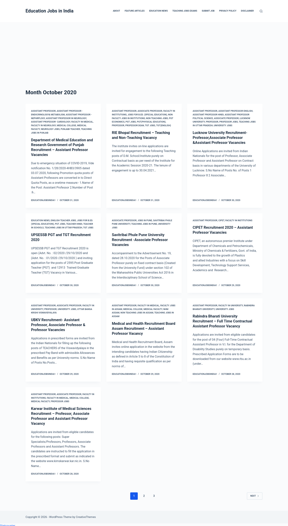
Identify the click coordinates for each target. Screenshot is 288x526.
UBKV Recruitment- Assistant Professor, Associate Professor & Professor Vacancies (58, 324)
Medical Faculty (152, 308)
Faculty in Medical (82, 122)
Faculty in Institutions (238, 219)
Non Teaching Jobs (157, 118)
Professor (118, 125)
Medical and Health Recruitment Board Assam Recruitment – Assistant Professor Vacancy (144, 327)
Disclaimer (247, 11)
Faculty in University (230, 304)
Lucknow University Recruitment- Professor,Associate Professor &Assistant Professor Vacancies (220, 137)
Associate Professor (150, 111)
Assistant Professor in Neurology (66, 118)
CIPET (221, 219)
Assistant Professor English (235, 111)
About (116, 11)
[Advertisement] (144, 49)
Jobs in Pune (145, 219)
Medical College (66, 125)
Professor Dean (134, 125)
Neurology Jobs (50, 129)
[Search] (261, 11)
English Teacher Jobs (63, 219)
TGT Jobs (150, 125)
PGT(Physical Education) (151, 122)
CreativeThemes (86, 514)
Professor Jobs (228, 122)
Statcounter (7, 523)
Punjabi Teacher (70, 129)
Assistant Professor (43, 111)
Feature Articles (135, 11)
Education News (158, 11)
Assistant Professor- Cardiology (50, 122)
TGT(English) (163, 125)
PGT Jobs (131, 122)
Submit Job (208, 11)
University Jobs (223, 125)
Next (254, 493)
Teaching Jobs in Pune (144, 223)
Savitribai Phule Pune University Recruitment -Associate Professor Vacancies (140, 239)
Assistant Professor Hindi (208, 114)
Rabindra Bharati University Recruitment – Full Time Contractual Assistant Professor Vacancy (223, 320)
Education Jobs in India (49, 11)
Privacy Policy (227, 11)
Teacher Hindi (74, 223)
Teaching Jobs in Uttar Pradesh (63, 227)
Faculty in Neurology (43, 125)
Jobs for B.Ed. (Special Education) (147, 114)
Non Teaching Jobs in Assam (136, 311)
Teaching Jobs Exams (184, 11)
